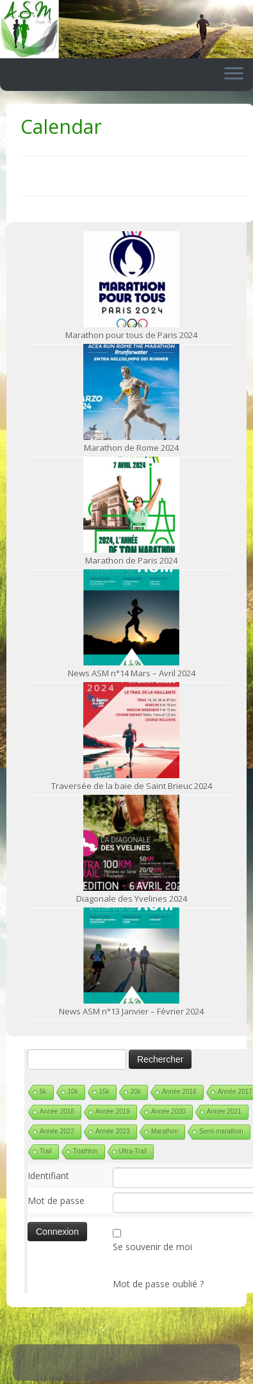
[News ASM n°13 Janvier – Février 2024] (131, 956)
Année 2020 (168, 1111)
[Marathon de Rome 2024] (131, 392)
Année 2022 (57, 1131)
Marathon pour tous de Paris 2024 (131, 335)
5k (43, 1091)
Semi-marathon (221, 1131)
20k (136, 1091)
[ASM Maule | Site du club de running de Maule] (126, 29)
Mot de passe (56, 1200)
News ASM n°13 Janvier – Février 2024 (131, 1011)
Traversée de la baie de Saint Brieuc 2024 (131, 786)
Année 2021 (224, 1111)
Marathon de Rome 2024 (131, 447)
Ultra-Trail (133, 1151)
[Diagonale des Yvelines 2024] (131, 843)
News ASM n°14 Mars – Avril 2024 (131, 673)
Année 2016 (179, 1091)
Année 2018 (57, 1111)
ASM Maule (139, 1371)
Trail (46, 1151)
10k (73, 1091)
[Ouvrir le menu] (233, 75)
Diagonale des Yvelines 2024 (131, 898)
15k (104, 1091)
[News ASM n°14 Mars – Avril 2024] (131, 617)
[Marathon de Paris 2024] (131, 505)
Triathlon (85, 1151)
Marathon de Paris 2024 (131, 560)
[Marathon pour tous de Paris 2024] (131, 279)
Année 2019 (112, 1111)
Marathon (164, 1131)
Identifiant (48, 1175)
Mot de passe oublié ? (158, 1284)
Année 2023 (112, 1131)
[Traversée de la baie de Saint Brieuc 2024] (131, 730)
